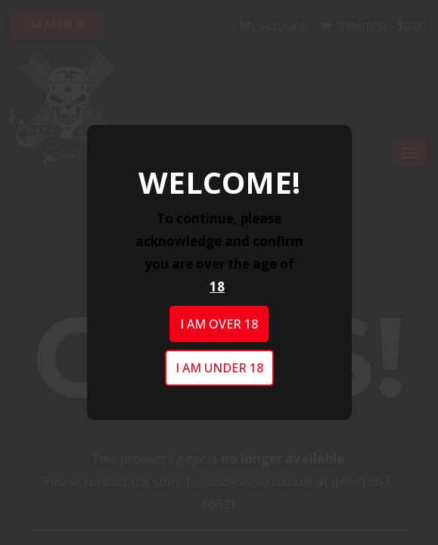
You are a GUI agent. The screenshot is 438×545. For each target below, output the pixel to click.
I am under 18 (219, 368)
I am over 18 (219, 324)
